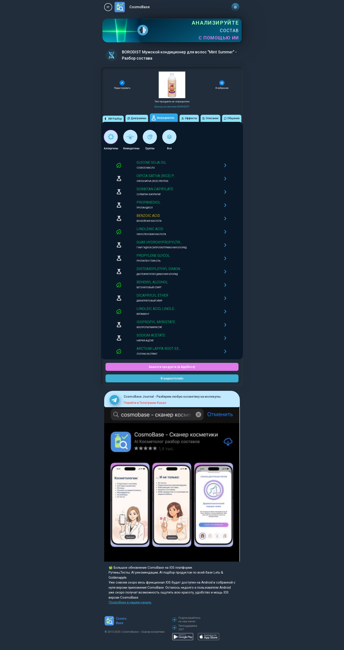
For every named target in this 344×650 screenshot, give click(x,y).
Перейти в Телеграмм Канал (145, 403)
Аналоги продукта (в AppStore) (172, 367)
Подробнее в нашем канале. (130, 602)
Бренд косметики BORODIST (172, 106)
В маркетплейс (172, 378)
